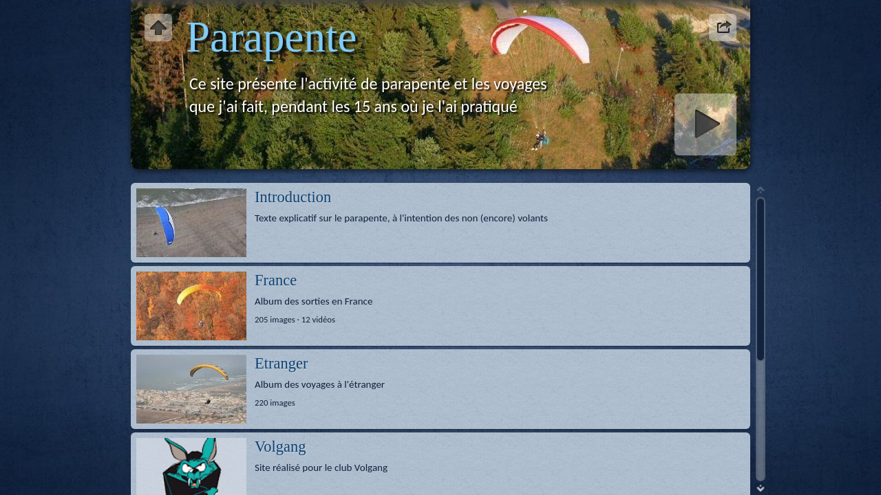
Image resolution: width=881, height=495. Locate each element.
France (276, 280)
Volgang (280, 446)
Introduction (293, 197)
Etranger (281, 363)
